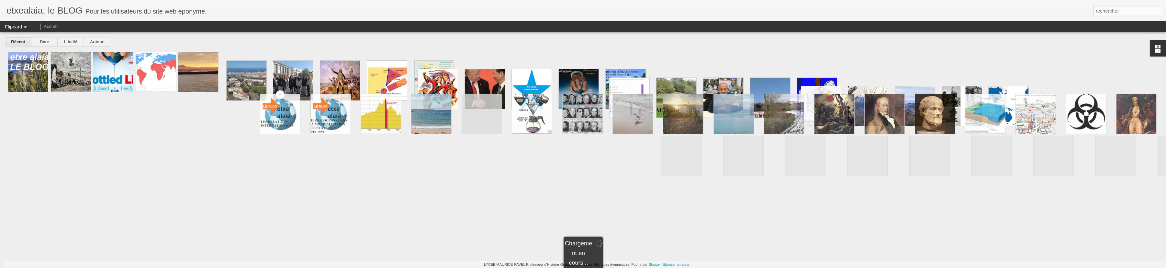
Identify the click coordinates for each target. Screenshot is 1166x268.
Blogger (655, 264)
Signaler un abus (676, 264)
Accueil (51, 26)
